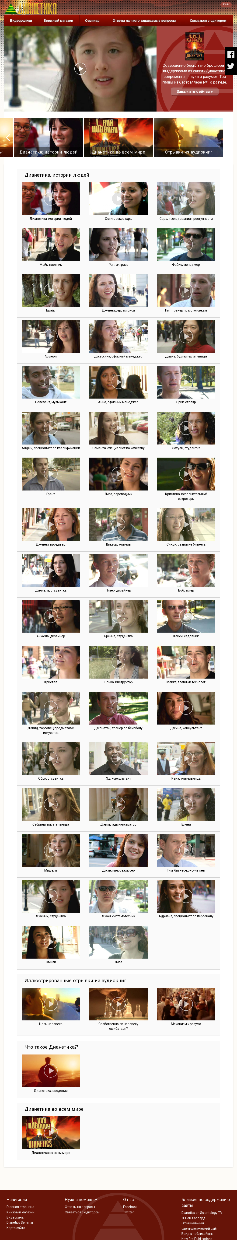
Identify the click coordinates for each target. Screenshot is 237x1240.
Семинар (92, 20)
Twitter (128, 1212)
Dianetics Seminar (20, 1222)
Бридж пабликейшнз (197, 1234)
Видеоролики (21, 20)
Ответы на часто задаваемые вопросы (144, 20)
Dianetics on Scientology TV (201, 1213)
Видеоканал (16, 1217)
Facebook (130, 1207)
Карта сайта (16, 1228)
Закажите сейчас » (195, 91)
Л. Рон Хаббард (193, 1218)
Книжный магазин (58, 20)
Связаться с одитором (208, 20)
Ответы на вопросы (80, 1207)
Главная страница (20, 1207)
